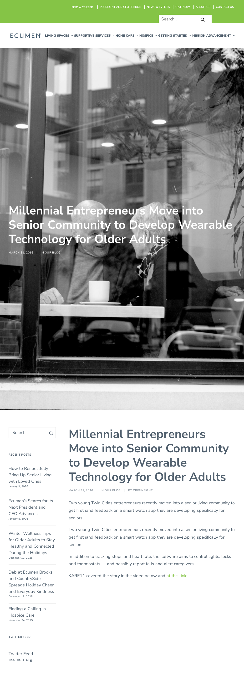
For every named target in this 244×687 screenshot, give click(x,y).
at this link (176, 297)
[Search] (183, 19)
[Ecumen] (25, 36)
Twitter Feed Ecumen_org (21, 378)
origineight (143, 212)
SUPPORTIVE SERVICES (94, 36)
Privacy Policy (165, 667)
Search (194, 508)
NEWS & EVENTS (158, 7)
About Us (197, 493)
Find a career (82, 7)
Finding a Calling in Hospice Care (27, 333)
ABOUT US (203, 7)
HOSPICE (148, 36)
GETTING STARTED (174, 36)
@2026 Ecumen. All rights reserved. (56, 667)
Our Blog (53, 113)
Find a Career (201, 471)
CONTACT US (225, 7)
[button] (202, 19)
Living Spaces (160, 471)
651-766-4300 (50, 498)
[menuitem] (82, 7)
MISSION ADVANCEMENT (213, 36)
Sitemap (140, 667)
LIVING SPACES (59, 36)
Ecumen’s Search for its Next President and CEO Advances (31, 228)
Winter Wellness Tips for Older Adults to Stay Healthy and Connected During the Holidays (32, 264)
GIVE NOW (182, 7)
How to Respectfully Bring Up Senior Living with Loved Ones (30, 196)
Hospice (155, 501)
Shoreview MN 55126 (42, 486)
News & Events (203, 478)
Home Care (127, 36)
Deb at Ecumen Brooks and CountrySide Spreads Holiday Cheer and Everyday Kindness (31, 303)
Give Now (197, 486)
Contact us (198, 501)
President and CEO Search (120, 7)
